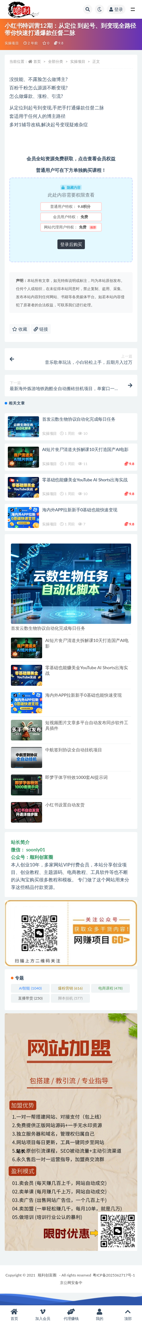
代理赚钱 (71, 1315)
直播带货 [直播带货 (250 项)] (30, 998)
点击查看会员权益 (96, 158)
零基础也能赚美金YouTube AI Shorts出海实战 (84, 479)
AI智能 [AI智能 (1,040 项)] (30, 988)
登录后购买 (71, 244)
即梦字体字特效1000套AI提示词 (76, 777)
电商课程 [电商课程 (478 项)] (110, 988)
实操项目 (12, 43)
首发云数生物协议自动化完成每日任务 (78, 419)
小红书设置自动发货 (65, 804)
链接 (41, 329)
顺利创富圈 (47, 1275)
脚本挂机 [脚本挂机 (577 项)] (70, 998)
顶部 (128, 1315)
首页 (37, 61)
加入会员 (42, 1315)
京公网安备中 (71, 1282)
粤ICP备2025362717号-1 (114, 1275)
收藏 (19, 329)
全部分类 (55, 61)
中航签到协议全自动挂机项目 (73, 749)
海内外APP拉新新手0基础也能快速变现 (79, 509)
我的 (99, 1315)
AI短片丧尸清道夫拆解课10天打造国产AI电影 (85, 449)
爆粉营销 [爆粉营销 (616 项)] (70, 988)
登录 (116, 9)
